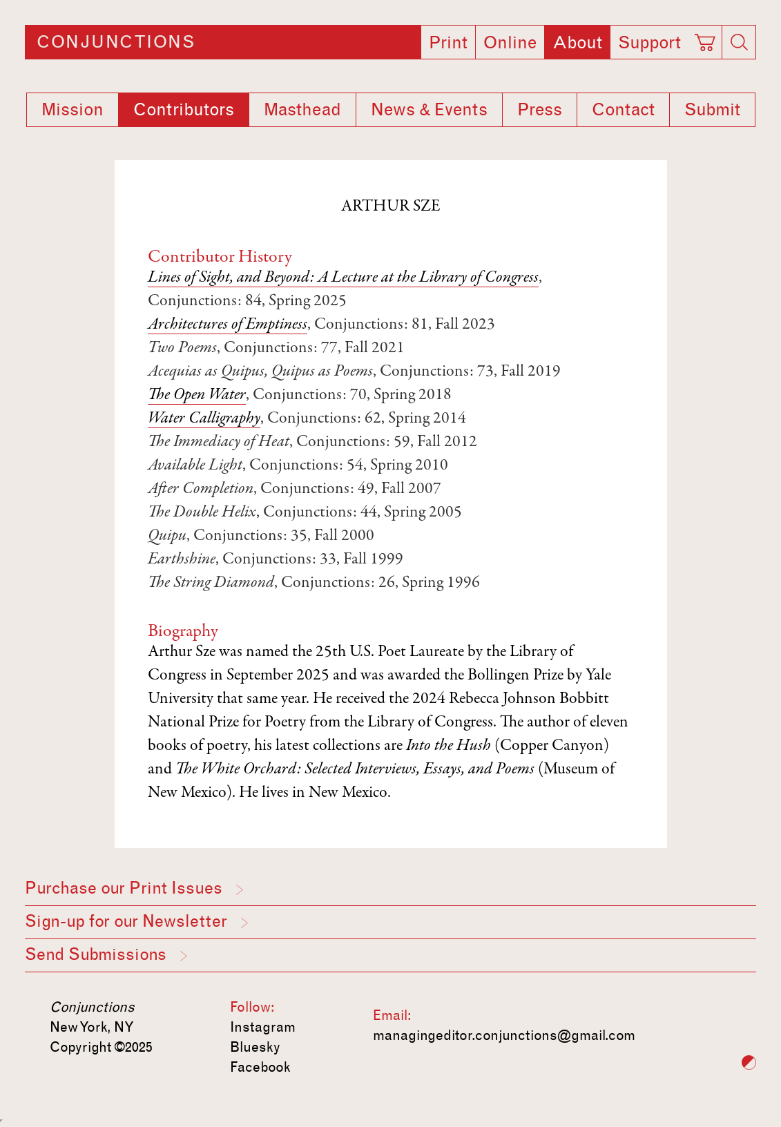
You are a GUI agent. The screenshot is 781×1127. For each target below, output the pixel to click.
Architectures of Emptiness (227, 325)
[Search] (738, 42)
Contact (623, 109)
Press (539, 109)
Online (510, 42)
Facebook (260, 1067)
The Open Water (197, 395)
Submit (712, 109)
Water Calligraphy (204, 419)
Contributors (183, 109)
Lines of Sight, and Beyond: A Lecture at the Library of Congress (343, 278)
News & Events (429, 109)
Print (448, 42)
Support (649, 42)
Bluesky (255, 1047)
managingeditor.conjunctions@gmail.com (504, 1035)
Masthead (302, 109)
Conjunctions (116, 42)
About (577, 42)
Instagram (263, 1027)
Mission (72, 109)
